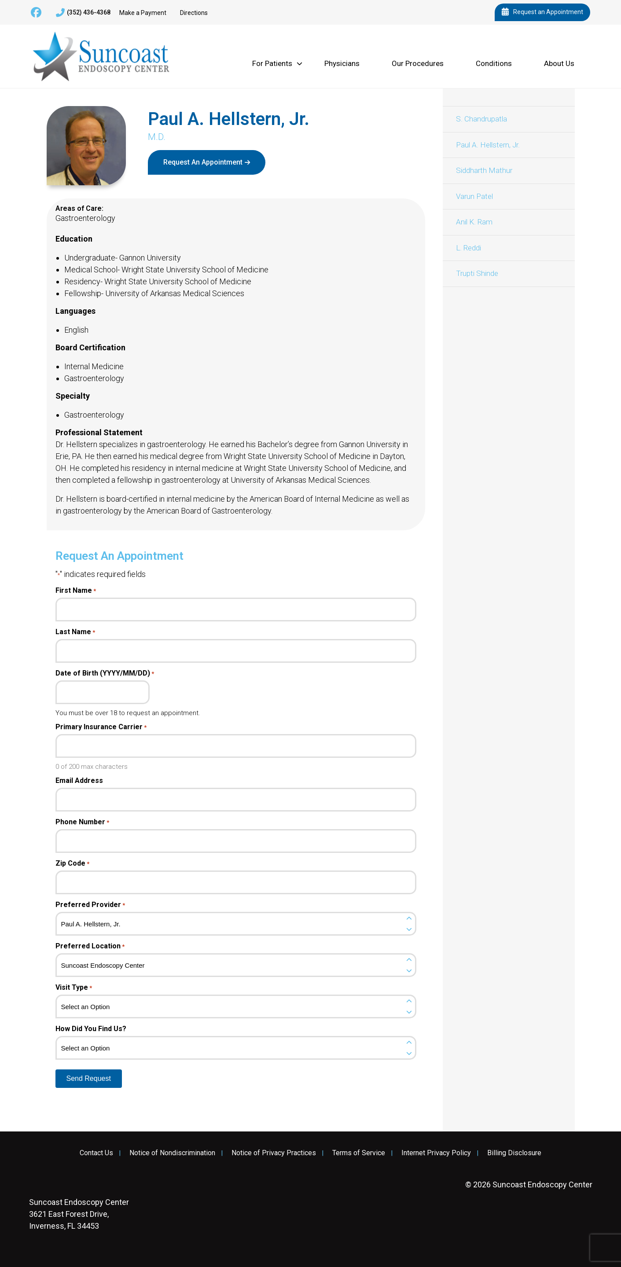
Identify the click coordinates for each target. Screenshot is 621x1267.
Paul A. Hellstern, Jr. (488, 144)
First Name (75, 590)
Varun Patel (474, 196)
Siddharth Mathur (484, 170)
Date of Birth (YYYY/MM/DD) (104, 673)
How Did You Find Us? (90, 1028)
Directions (194, 12)
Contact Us (96, 1153)
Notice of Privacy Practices (273, 1153)
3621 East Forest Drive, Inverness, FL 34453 (79, 1213)
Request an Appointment (542, 12)
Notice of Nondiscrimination (172, 1153)
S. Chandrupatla (481, 118)
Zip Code (72, 863)
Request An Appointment (203, 162)
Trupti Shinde (477, 273)
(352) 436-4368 (83, 12)
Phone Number (82, 822)
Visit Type (73, 987)
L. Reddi (468, 247)
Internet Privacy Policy (436, 1153)
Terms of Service (358, 1153)
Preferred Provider (90, 904)
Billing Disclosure (514, 1153)
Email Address (79, 780)
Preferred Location (90, 946)
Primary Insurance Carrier (101, 727)
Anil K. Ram (474, 221)
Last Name (75, 631)
